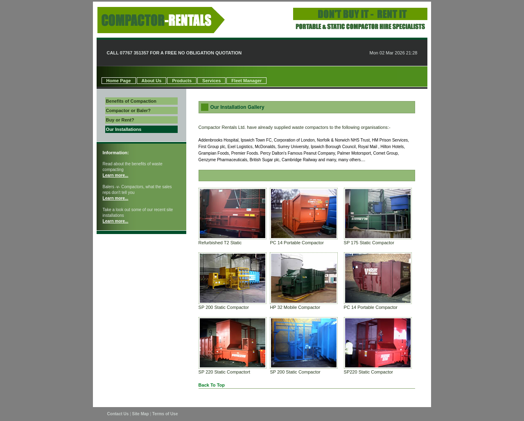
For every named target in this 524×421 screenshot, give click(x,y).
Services (211, 80)
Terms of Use (165, 414)
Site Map (140, 414)
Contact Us (118, 414)
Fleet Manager (246, 80)
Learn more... (116, 175)
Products (182, 80)
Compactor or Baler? (128, 110)
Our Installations (124, 129)
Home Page (118, 80)
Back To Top (212, 385)
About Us (152, 80)
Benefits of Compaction (131, 101)
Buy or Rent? (120, 119)
